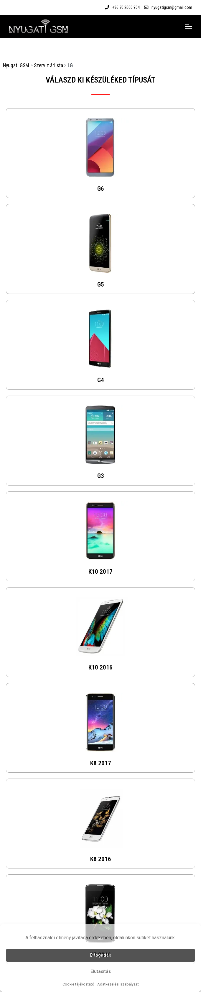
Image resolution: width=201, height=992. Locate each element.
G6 (100, 188)
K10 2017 (100, 571)
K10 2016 (100, 667)
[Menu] (188, 26)
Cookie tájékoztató (78, 984)
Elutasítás (100, 971)
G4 (100, 380)
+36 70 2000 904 (126, 7)
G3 (100, 475)
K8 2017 (100, 763)
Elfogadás (100, 955)
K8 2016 (100, 859)
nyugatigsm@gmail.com (171, 7)
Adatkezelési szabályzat (118, 984)
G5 (100, 284)
